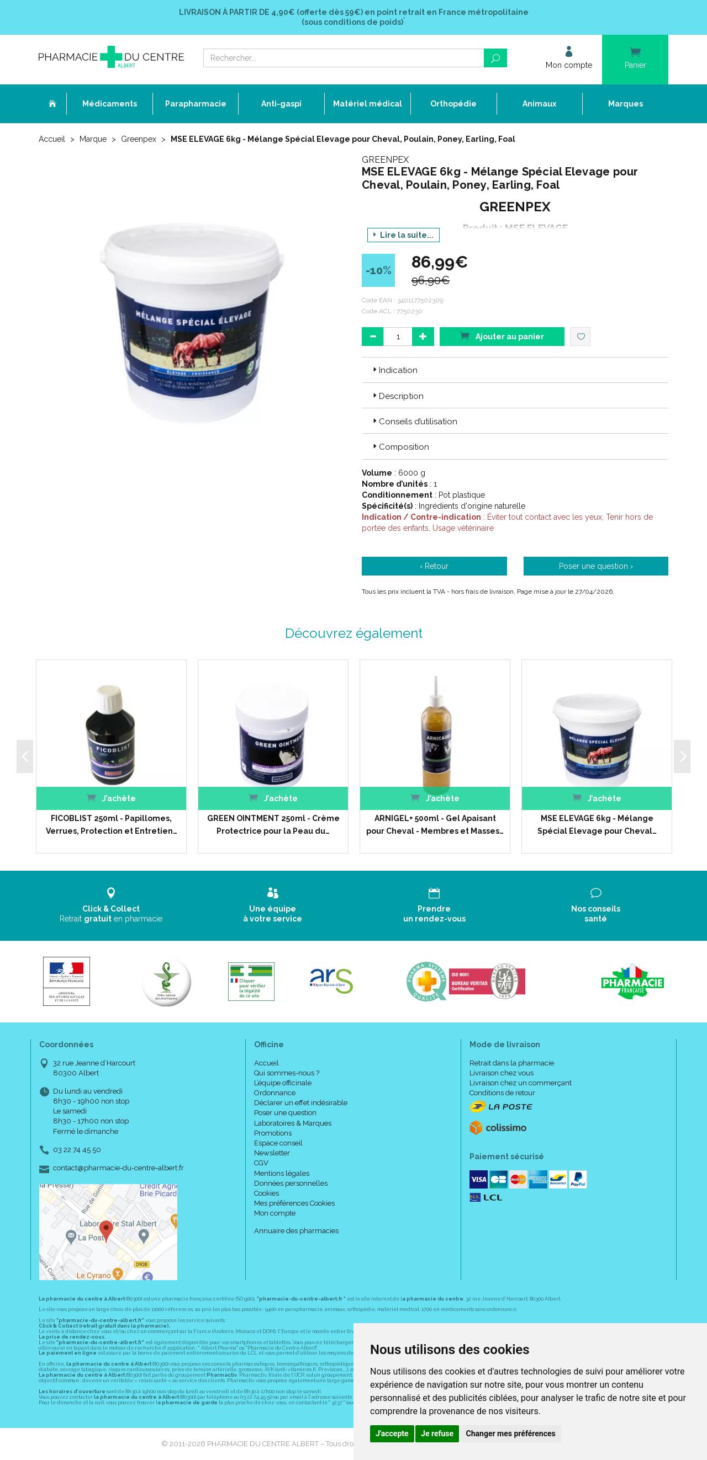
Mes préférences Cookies (294, 1203)
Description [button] (397, 396)
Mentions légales (281, 1173)
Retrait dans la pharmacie (511, 1063)
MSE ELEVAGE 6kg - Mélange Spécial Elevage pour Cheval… (597, 824)
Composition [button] (400, 447)
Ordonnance (275, 1093)
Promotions (273, 1133)
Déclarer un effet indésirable (300, 1103)
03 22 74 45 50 (77, 1149)
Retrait (111, 905)
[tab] (515, 370)
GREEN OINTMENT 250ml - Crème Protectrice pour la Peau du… (273, 824)
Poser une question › (596, 566)
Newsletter (272, 1153)
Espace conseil (278, 1143)
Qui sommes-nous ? (286, 1073)
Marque (93, 139)
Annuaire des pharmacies (296, 1231)
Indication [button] (394, 370)
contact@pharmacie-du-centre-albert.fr (118, 1168)
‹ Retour (434, 566)
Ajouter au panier (502, 336)
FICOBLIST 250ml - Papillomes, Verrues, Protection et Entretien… (111, 824)
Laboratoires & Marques (292, 1123)
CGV (261, 1163)
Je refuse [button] (437, 1433)
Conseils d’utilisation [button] (414, 422)
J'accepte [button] (392, 1433)
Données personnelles (291, 1183)
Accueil (52, 139)
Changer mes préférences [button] (511, 1433)
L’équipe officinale (283, 1083)
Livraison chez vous (501, 1073)
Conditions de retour (502, 1093)
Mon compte (275, 1213)
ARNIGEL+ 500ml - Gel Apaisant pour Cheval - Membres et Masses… (435, 824)
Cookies (266, 1193)
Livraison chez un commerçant (520, 1083)
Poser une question (285, 1113)
